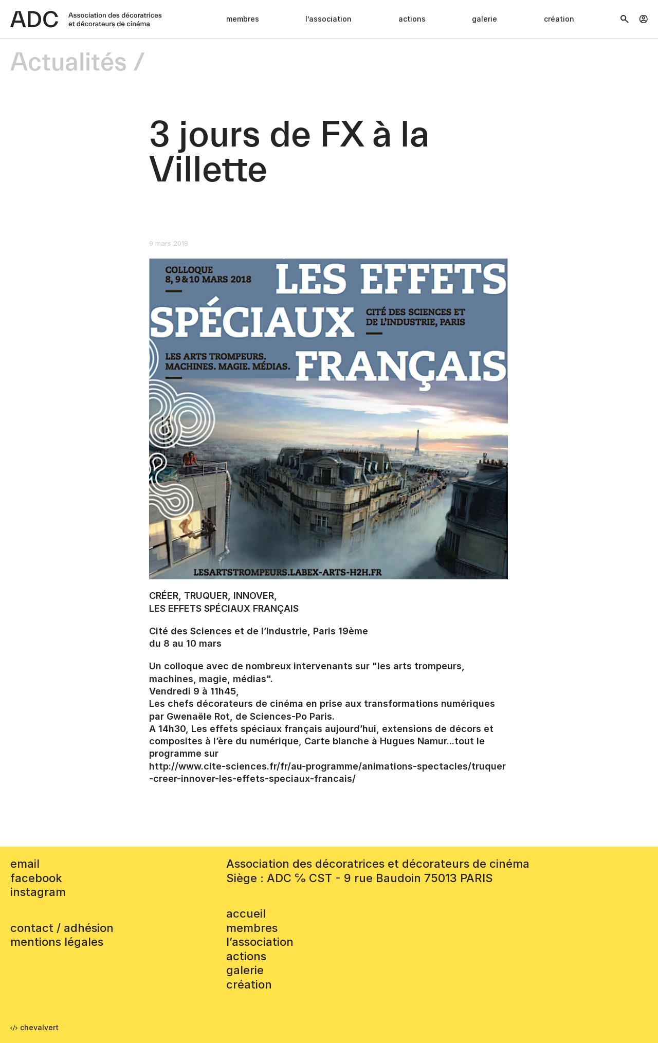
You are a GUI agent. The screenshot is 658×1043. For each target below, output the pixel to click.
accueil (246, 913)
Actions (412, 18)
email (25, 863)
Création (559, 18)
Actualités (68, 63)
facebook (36, 878)
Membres (242, 18)
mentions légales (56, 941)
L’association (328, 18)
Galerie (484, 18)
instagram (38, 892)
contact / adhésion (62, 928)
